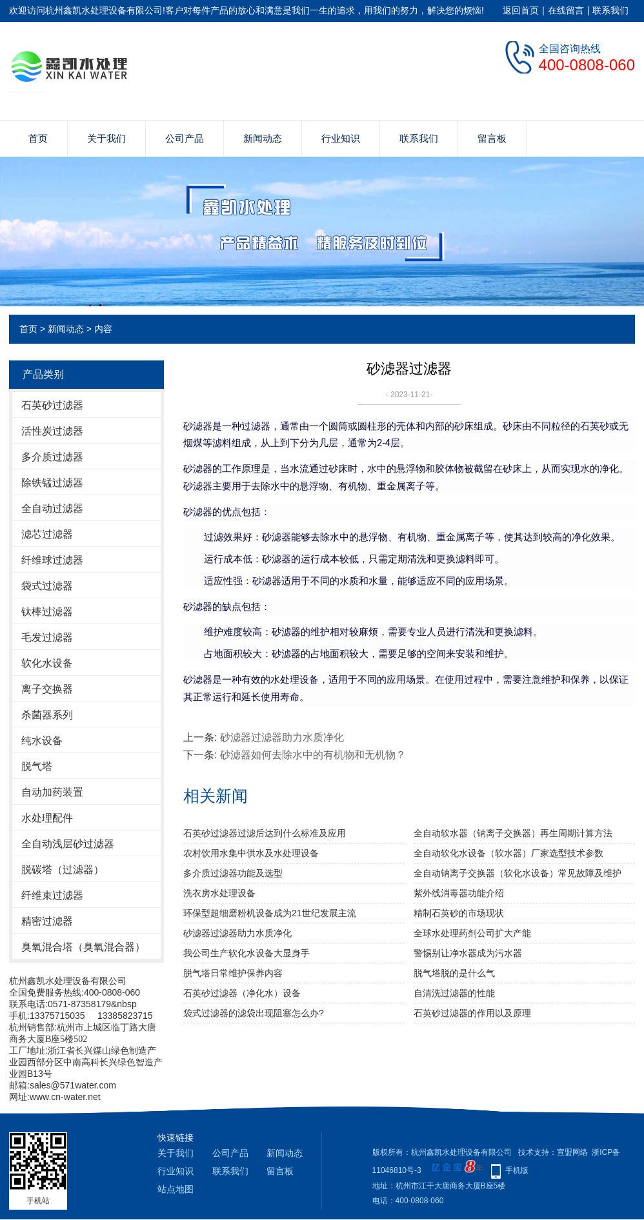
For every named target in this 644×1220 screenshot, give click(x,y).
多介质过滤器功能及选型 (233, 873)
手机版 (516, 1170)
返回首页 (521, 10)
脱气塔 (36, 766)
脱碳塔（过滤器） (62, 869)
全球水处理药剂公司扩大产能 (472, 933)
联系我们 (610, 10)
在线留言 (566, 10)
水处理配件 (47, 817)
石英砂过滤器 (52, 405)
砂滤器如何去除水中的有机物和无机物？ (313, 754)
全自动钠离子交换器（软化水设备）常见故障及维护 (517, 873)
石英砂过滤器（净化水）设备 (242, 993)
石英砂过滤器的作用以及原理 (472, 1013)
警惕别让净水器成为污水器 (468, 953)
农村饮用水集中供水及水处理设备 (251, 853)
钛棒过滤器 (47, 611)
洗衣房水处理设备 (219, 893)
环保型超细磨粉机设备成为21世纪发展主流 (269, 913)
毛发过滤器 (47, 637)
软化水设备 (47, 663)
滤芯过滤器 (47, 534)
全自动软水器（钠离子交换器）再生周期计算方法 (513, 833)
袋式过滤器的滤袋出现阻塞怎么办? (253, 1013)
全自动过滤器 (52, 508)
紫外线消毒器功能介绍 (459, 893)
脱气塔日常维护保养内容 (233, 973)
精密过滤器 (47, 921)
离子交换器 (47, 689)
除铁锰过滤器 (52, 482)
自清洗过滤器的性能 (454, 993)
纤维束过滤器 (52, 895)
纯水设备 (42, 740)
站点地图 (175, 1189)
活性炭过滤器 (52, 431)
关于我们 (106, 138)
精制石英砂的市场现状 (459, 913)
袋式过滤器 (47, 585)
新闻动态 (262, 138)
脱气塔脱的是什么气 (454, 973)
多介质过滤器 (52, 456)
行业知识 (340, 138)
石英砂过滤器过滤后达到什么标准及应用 (264, 833)
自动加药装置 (52, 792)
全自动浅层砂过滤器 (67, 843)
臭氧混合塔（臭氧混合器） (83, 946)
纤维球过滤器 (52, 560)
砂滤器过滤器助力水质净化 (282, 737)
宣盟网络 (572, 1152)
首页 (38, 138)
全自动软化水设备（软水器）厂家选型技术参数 (508, 853)
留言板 (492, 138)
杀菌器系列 (47, 714)
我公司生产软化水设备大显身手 (246, 953)
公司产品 (184, 138)
